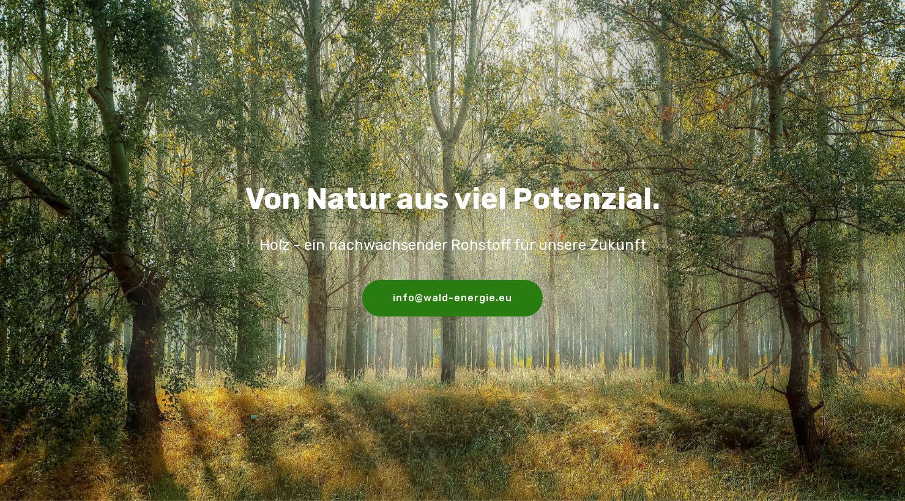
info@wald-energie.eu (452, 298)
